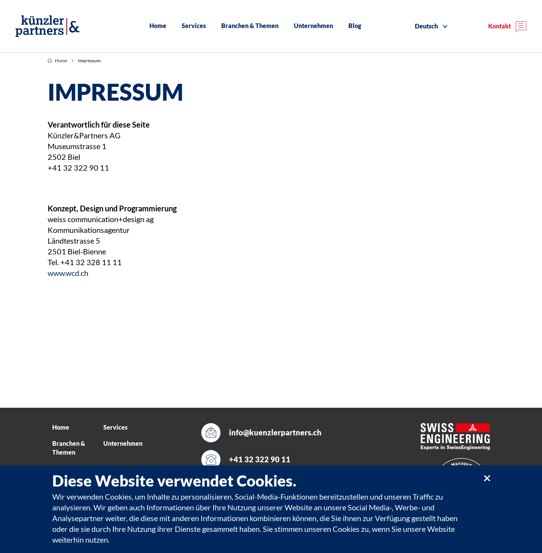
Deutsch (426, 26)
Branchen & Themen (249, 25)
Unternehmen (313, 25)
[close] (486, 477)
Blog (354, 25)
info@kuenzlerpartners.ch (275, 432)
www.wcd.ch (68, 273)
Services (194, 25)
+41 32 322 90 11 (259, 459)
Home (157, 25)
